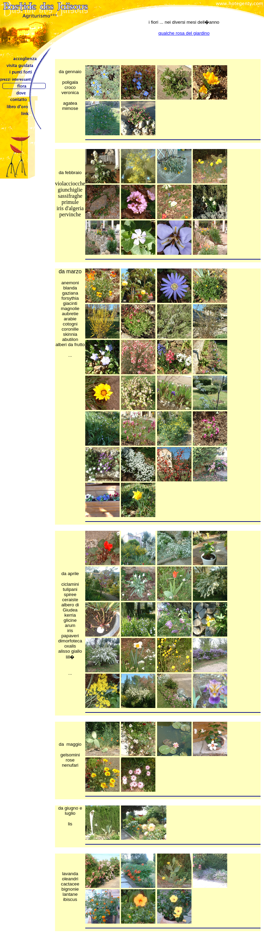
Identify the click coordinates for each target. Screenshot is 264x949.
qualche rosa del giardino (184, 33)
